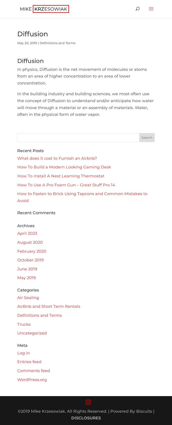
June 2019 (27, 269)
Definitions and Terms (57, 43)
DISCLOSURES (86, 418)
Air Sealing (28, 297)
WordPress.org (32, 379)
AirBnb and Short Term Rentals (48, 306)
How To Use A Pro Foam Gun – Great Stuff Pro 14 (66, 185)
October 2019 (30, 260)
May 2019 (26, 277)
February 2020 (31, 251)
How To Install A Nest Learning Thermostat (60, 176)
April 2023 (27, 233)
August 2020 (30, 242)
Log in (23, 353)
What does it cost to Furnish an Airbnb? (57, 158)
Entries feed (29, 361)
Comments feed (33, 370)
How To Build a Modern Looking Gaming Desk (64, 167)
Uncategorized (32, 333)
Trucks (24, 324)
